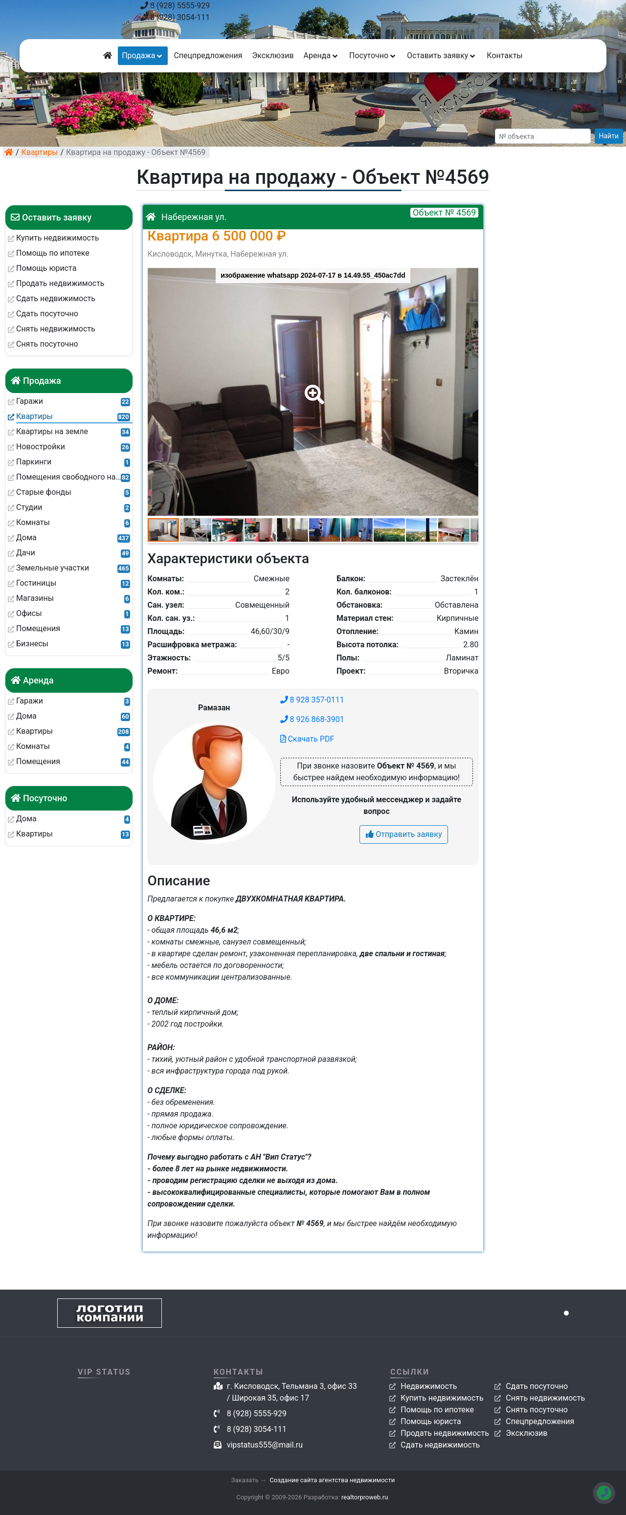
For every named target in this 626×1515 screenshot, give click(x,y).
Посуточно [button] (373, 55)
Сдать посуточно (537, 1386)
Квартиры (40, 152)
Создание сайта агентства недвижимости (332, 1480)
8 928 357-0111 (312, 699)
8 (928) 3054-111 (175, 17)
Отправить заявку (404, 834)
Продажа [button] (143, 55)
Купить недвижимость (442, 1398)
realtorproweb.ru (364, 1497)
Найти (609, 136)
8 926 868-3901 (312, 719)
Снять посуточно (537, 1409)
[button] (312, 387)
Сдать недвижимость (440, 1444)
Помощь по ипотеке (437, 1409)
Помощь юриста (431, 1421)
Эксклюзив (272, 55)
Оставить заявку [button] (442, 55)
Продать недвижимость (445, 1433)
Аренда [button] (321, 55)
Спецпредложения (208, 55)
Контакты (504, 55)
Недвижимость (429, 1386)
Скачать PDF (307, 739)
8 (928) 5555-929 (175, 5)
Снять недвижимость (545, 1398)
